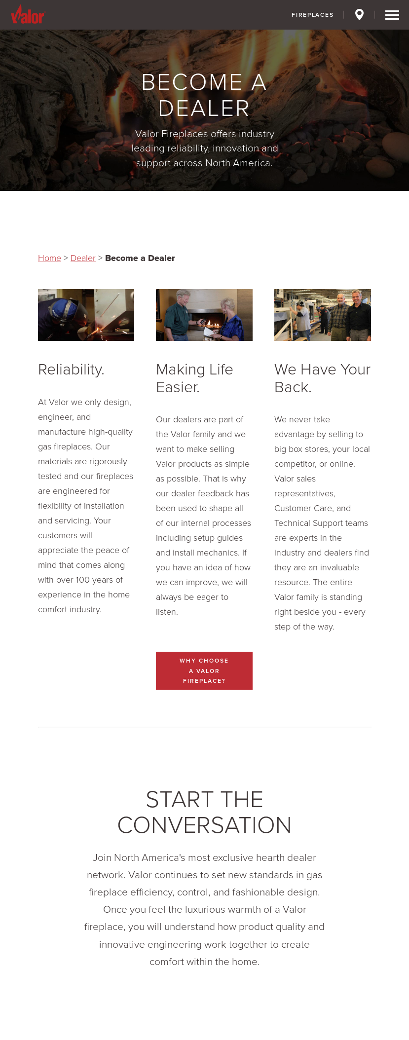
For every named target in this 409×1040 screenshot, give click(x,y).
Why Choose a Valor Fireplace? (204, 670)
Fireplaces (313, 14)
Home (49, 258)
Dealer (83, 258)
